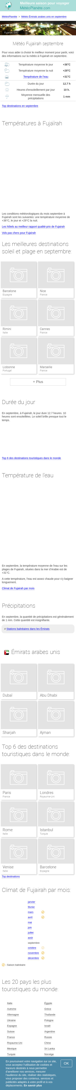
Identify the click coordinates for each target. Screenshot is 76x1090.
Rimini (7, 329)
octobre (32, 947)
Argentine (49, 1031)
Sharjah (9, 732)
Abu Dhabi (48, 695)
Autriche (11, 1008)
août (30, 937)
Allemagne (13, 1014)
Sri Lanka (49, 1048)
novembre (33, 952)
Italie (5, 833)
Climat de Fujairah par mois (18, 588)
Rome (8, 830)
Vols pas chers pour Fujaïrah (19, 232)
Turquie (44, 833)
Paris (7, 792)
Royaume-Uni (47, 796)
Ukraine (11, 1020)
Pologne (49, 1020)
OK (66, 1063)
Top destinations (11, 876)
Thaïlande (49, 1014)
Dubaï (7, 695)
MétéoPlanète (9, 16)
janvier (31, 901)
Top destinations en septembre (20, 105)
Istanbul (46, 830)
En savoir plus (33, 1085)
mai (30, 922)
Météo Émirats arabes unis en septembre (43, 16)
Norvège (49, 1054)
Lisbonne (9, 367)
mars (30, 912)
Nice (43, 291)
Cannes (45, 329)
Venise (8, 867)
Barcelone (9, 291)
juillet (31, 932)
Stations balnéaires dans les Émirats (27, 628)
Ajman (45, 732)
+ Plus (38, 382)
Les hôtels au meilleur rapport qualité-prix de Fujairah (33, 226)
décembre (33, 958)
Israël (47, 1025)
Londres (46, 792)
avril (30, 917)
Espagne (44, 870)
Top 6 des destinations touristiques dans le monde (31, 458)
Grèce (47, 1008)
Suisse (11, 1031)
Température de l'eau (35, 76)
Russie (48, 1037)
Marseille (46, 367)
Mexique (12, 1048)
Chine (47, 1042)
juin (30, 927)
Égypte (48, 1003)
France (6, 796)
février (31, 907)
